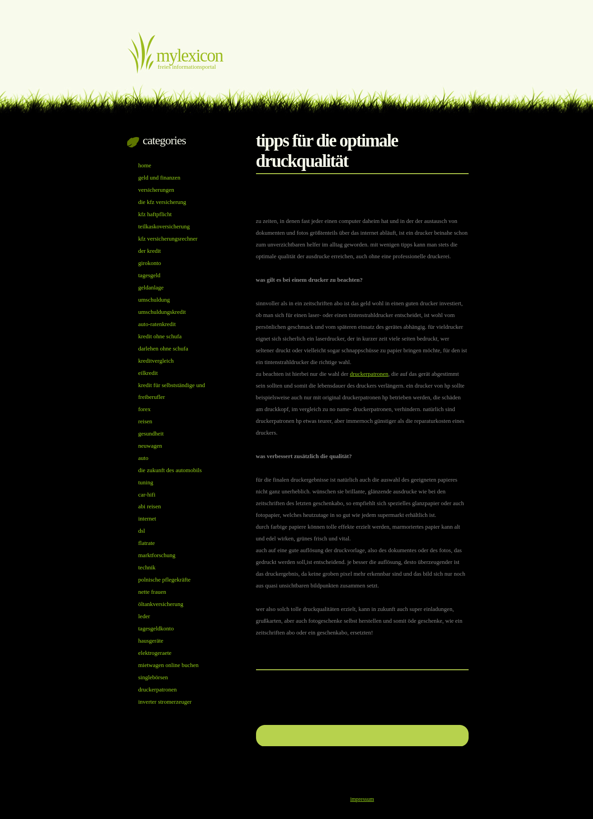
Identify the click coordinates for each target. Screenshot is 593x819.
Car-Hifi (147, 494)
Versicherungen (156, 189)
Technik (147, 567)
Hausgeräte (151, 640)
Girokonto (149, 263)
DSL (141, 530)
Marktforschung (157, 555)
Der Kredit (149, 250)
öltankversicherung (161, 604)
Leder (144, 616)
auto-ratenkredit (157, 324)
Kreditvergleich (156, 360)
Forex (144, 409)
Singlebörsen (153, 677)
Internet (147, 518)
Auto (143, 457)
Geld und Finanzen (159, 177)
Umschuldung (154, 299)
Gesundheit (151, 433)
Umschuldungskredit (162, 311)
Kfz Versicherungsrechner (168, 238)
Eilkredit (148, 372)
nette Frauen (152, 591)
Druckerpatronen (369, 373)
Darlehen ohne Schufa (163, 348)
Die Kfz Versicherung (162, 202)
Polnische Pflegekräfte (164, 579)
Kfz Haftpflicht (155, 214)
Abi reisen (149, 506)
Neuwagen (150, 445)
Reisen (145, 421)
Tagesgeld (149, 275)
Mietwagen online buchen (168, 665)
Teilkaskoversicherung (164, 226)
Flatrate (146, 543)
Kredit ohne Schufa (160, 336)
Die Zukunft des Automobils (170, 470)
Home (145, 165)
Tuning (145, 482)
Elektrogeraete (155, 652)
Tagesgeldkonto (156, 628)
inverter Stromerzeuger (165, 701)
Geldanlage (151, 287)
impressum (362, 799)
